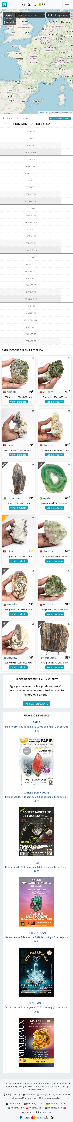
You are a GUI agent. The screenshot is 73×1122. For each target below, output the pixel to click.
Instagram (43, 1094)
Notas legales (24, 1083)
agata (45, 498)
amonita (10, 604)
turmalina (11, 498)
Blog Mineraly (12, 1094)
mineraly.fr (13, 1103)
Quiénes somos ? (60, 1083)
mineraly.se (43, 1112)
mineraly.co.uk (33, 1103)
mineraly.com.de (56, 1103)
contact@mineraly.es (25, 1098)
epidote (10, 391)
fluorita (46, 445)
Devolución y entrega (15, 1086)
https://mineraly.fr (51, 1098)
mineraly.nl (52, 1107)
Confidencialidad (41, 1083)
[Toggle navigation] (67, 4)
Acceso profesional (38, 1086)
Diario (8, 118)
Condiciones (9, 1083)
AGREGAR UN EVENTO (36, 703)
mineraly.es (33, 1107)
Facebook (29, 1094)
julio (25, 118)
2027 (17, 118)
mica (8, 445)
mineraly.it (15, 1107)
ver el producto (18, 401)
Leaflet (41, 113)
